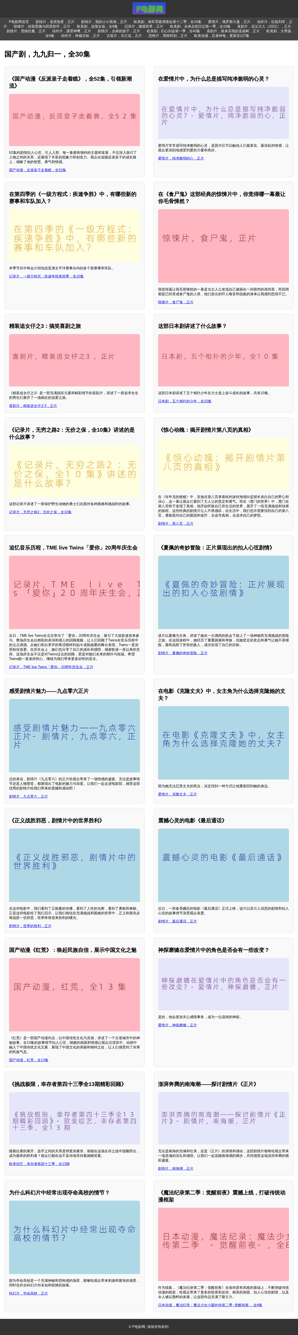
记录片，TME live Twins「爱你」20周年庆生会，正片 (51, 667)
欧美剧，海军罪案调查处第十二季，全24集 (167, 22)
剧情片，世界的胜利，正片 (30, 926)
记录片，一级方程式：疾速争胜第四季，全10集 (46, 276)
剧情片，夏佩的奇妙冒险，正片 (183, 653)
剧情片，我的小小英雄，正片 (104, 22)
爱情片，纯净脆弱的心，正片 (181, 158)
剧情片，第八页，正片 (175, 523)
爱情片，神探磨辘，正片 (177, 1025)
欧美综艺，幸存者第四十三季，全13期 (39, 1164)
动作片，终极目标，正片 (80, 36)
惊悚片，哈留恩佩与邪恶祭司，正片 (42, 26)
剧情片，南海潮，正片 (175, 1168)
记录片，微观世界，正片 (143, 26)
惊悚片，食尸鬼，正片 (175, 302)
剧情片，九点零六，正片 (28, 796)
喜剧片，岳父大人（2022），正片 (264, 26)
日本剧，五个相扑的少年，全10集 (185, 401)
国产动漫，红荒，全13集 (28, 1060)
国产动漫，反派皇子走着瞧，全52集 (37, 170)
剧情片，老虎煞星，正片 (55, 22)
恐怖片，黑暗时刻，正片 (168, 36)
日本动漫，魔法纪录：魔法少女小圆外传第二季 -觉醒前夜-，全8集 (210, 1305)
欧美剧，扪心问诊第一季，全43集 (173, 31)
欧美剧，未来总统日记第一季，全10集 (200, 26)
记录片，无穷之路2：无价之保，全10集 (40, 512)
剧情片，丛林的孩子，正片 (119, 31)
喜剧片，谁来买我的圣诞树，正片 (233, 31)
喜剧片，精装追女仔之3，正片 (33, 406)
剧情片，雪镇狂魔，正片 (26, 31)
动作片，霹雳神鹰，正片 (71, 31)
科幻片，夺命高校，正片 (28, 1293)
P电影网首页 (19, 22)
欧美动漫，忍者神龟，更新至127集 (222, 36)
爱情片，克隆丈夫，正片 (177, 794)
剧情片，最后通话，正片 (177, 921)
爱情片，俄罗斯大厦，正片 (229, 22)
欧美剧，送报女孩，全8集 (97, 26)
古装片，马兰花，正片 (124, 36)
